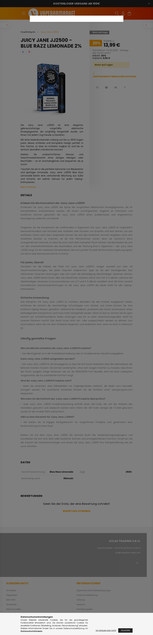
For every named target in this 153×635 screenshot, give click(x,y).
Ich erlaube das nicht (106, 630)
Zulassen (125, 630)
